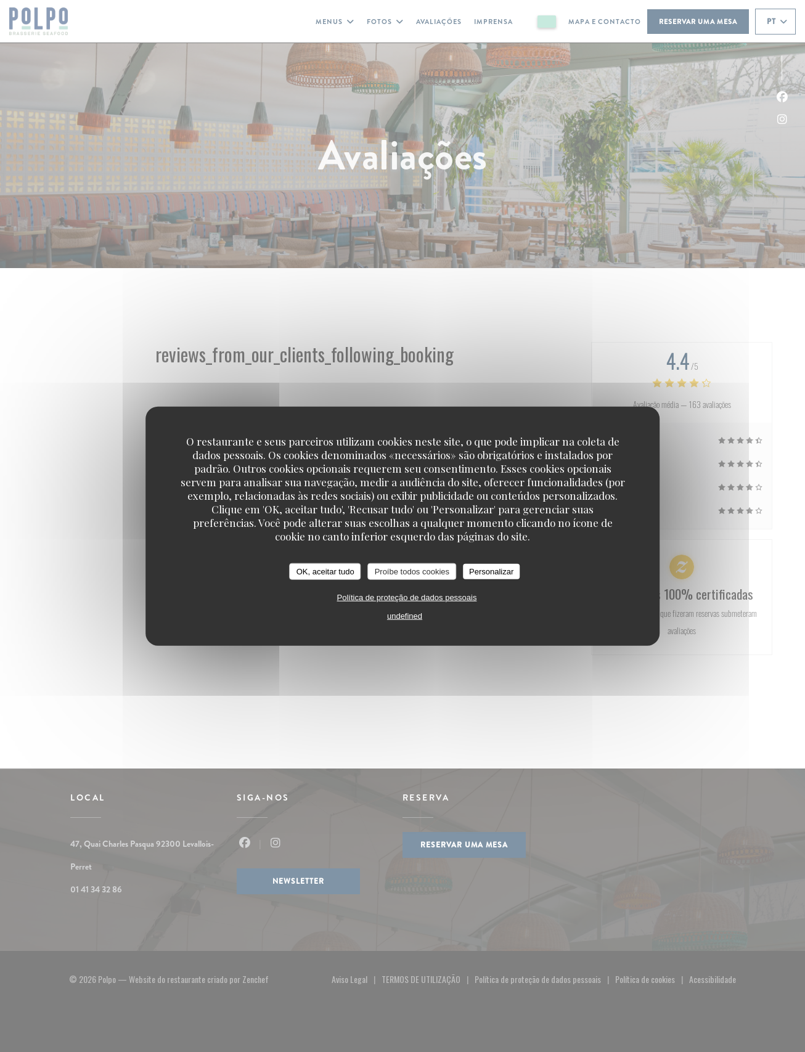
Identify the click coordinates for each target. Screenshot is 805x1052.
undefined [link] (404, 616)
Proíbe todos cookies (412, 571)
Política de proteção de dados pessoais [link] (407, 597)
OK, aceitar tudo (325, 571)
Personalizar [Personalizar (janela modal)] (491, 571)
